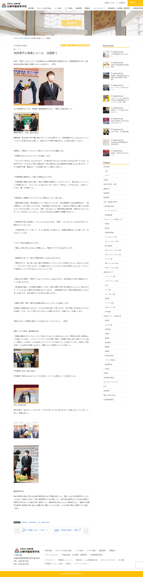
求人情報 (121, 560)
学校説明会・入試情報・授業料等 (74, 555)
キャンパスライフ (51, 555)
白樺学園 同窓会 (96, 555)
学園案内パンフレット (65, 560)
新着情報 (24, 522)
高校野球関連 (32, 522)
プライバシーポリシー (81, 563)
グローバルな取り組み (63, 550)
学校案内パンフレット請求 (53, 563)
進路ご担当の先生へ (110, 395)
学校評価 (79, 560)
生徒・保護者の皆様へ (44, 522)
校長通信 (106, 391)
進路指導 (102, 550)
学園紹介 (112, 550)
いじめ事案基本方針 (91, 560)
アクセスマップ (50, 560)
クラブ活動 (91, 550)
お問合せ (68, 563)
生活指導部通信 (108, 399)
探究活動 (48, 550)
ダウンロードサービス (110, 382)
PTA (104, 386)
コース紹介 (79, 550)
